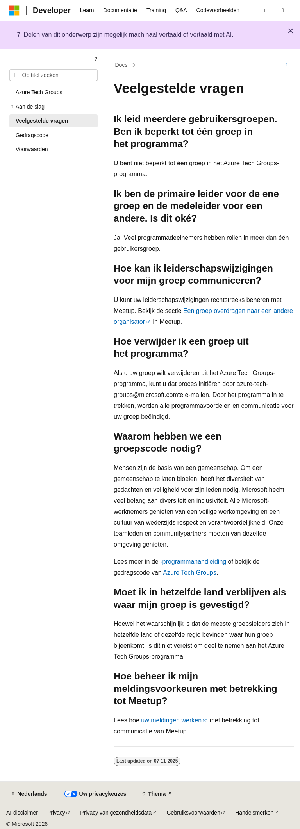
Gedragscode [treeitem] (32, 135)
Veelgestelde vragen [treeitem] (42, 121)
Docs (121, 65)
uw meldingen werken (171, 720)
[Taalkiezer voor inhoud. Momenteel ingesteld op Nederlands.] (29, 794)
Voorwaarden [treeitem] (32, 149)
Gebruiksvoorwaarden (193, 812)
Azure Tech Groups (189, 572)
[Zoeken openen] (283, 11)
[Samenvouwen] (96, 59)
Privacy (56, 812)
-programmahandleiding (193, 561)
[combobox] (53, 75)
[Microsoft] (14, 10)
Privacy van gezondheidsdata (116, 812)
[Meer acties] (287, 65)
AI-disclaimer (22, 812)
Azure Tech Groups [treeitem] (39, 92)
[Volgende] (265, 10)
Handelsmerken (254, 812)
